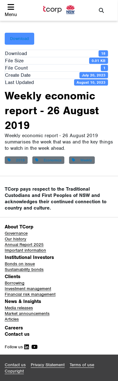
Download (19, 38)
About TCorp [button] (19, 227)
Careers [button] (14, 328)
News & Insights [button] (23, 301)
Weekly (82, 160)
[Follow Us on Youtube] (33, 347)
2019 (16, 160)
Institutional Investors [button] (29, 257)
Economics (48, 160)
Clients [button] (12, 276)
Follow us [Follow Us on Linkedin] (17, 347)
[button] (11, 10)
